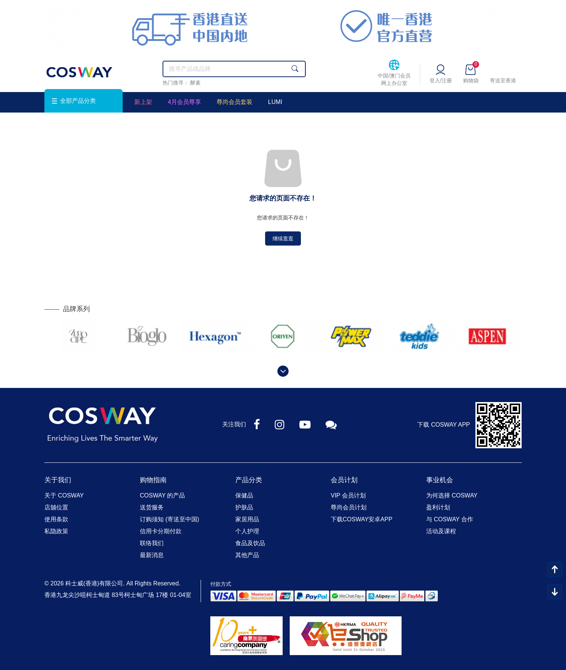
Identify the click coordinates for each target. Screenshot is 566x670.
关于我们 (57, 480)
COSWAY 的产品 (162, 495)
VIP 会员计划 (348, 495)
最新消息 (152, 555)
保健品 (244, 495)
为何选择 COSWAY (452, 495)
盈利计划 (438, 507)
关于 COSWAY (64, 495)
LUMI (275, 102)
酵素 (195, 83)
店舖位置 (56, 507)
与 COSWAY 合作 (449, 519)
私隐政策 (56, 531)
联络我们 (152, 543)
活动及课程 (441, 531)
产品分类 (248, 480)
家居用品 (247, 519)
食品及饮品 (250, 543)
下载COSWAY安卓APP (361, 519)
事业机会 (439, 480)
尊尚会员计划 (349, 507)
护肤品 (244, 507)
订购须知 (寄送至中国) (169, 519)
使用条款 (56, 519)
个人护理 (247, 531)
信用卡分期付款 (161, 531)
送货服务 (152, 507)
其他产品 (247, 555)
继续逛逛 (283, 238)
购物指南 (153, 480)
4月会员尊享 (184, 102)
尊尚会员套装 (234, 102)
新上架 (143, 102)
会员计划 (344, 480)
